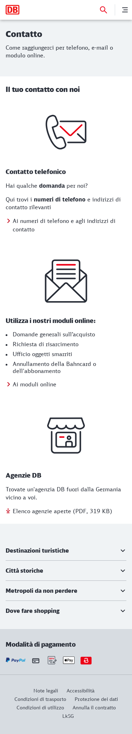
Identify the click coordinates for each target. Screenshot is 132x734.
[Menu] (125, 9)
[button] (66, 550)
